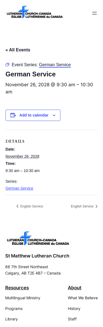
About (74, 287)
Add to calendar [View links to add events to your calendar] (34, 115)
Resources (17, 287)
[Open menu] (94, 13)
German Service (19, 188)
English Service (31, 206)
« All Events (17, 50)
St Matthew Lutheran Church (37, 256)
